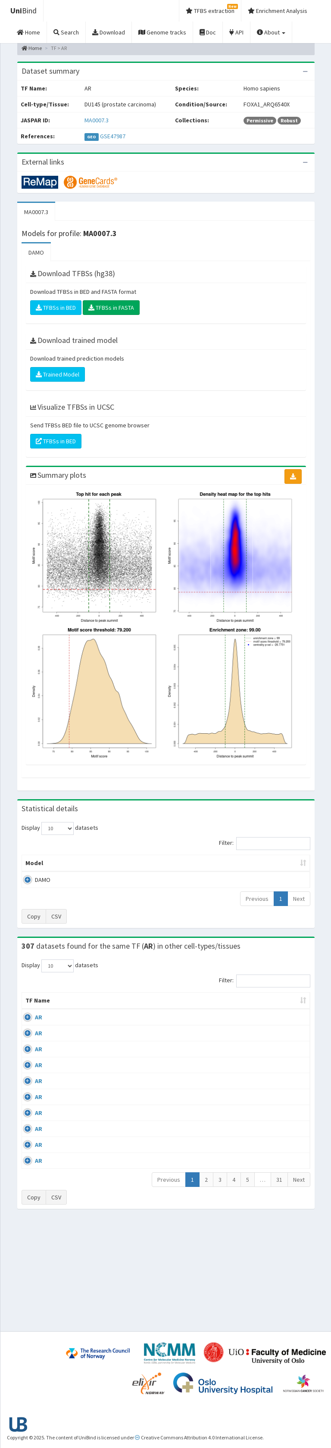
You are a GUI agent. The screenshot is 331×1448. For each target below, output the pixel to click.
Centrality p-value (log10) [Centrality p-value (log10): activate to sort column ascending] (275, 867)
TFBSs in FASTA (111, 307)
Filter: (264, 843)
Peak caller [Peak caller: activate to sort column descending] (68, 867)
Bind (23, 11)
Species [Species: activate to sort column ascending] (237, 1017)
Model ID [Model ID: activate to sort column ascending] (102, 867)
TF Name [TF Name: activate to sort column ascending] (33, 1013)
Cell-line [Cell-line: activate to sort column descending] (69, 1017)
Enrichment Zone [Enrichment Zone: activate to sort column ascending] (144, 867)
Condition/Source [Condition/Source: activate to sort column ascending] (123, 1017)
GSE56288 (278, 1034)
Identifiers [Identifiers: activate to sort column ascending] (280, 1017)
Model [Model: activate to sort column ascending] (34, 871)
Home (32, 48)
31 (279, 1287)
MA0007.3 (96, 120)
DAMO (36, 252)
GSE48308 (278, 1159)
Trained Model (57, 374)
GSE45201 (278, 1134)
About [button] (271, 32)
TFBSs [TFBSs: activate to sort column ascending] (186, 871)
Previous (257, 907)
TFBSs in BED (56, 307)
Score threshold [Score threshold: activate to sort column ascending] (226, 867)
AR (38, 1034)
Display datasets (60, 828)
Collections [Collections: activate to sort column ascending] (193, 1017)
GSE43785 (278, 1109)
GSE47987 (112, 136)
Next (299, 907)
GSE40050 (278, 1059)
